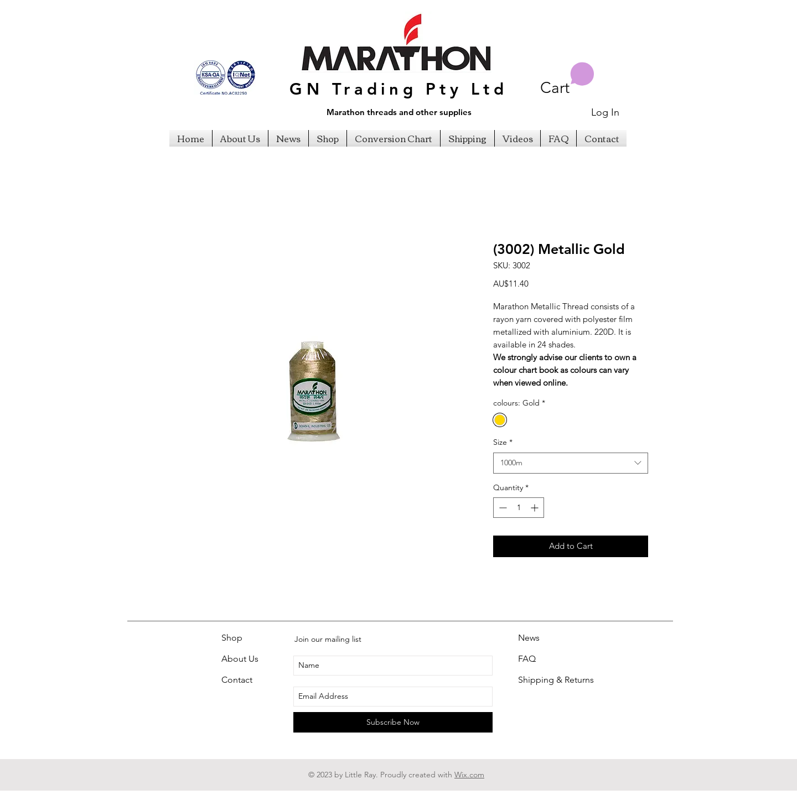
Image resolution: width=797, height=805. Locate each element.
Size (503, 442)
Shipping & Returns (556, 679)
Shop (231, 637)
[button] (567, 79)
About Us (239, 658)
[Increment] (535, 507)
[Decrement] (502, 507)
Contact (236, 679)
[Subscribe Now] (393, 722)
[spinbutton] (519, 507)
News (529, 637)
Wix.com (469, 775)
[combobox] (570, 463)
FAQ (527, 658)
